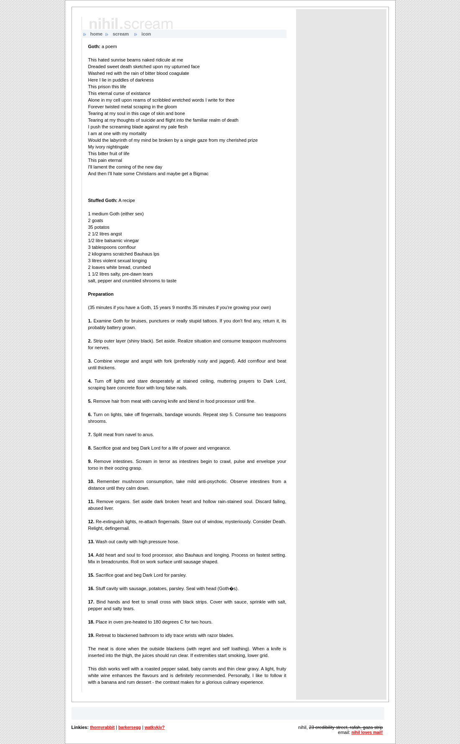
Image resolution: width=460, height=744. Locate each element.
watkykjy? (155, 727)
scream (120, 33)
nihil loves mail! (367, 732)
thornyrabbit (102, 727)
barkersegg (129, 727)
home (96, 33)
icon (146, 33)
